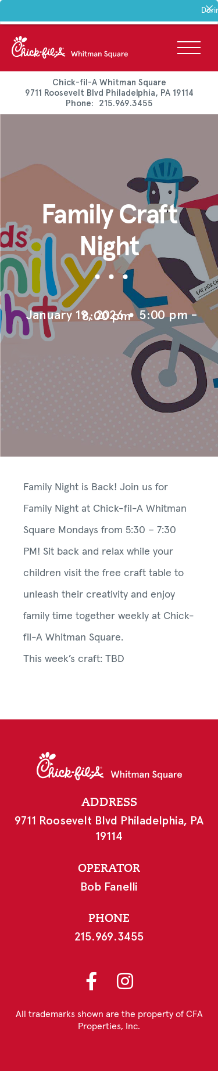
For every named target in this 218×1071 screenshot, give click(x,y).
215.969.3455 (126, 103)
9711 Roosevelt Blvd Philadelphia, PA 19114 (109, 93)
